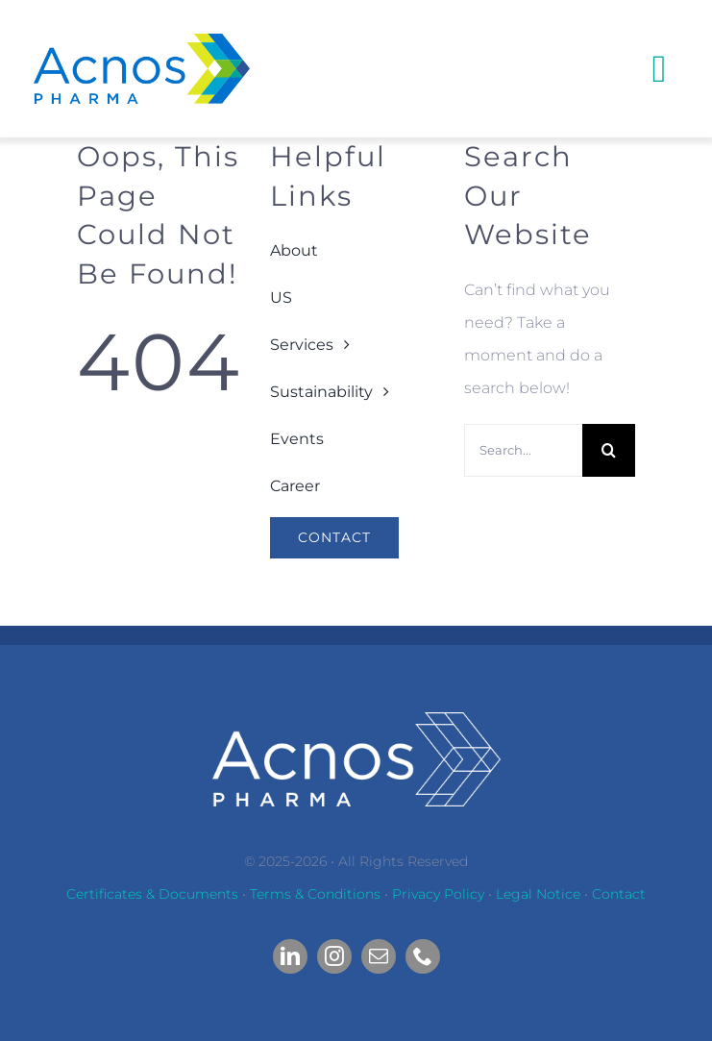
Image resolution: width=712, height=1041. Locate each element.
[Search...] (523, 450)
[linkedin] (290, 956)
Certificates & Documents (152, 894)
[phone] (422, 956)
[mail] (378, 956)
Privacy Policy (438, 894)
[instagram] (334, 956)
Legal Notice (538, 894)
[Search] (608, 450)
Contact (619, 894)
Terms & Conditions (315, 894)
